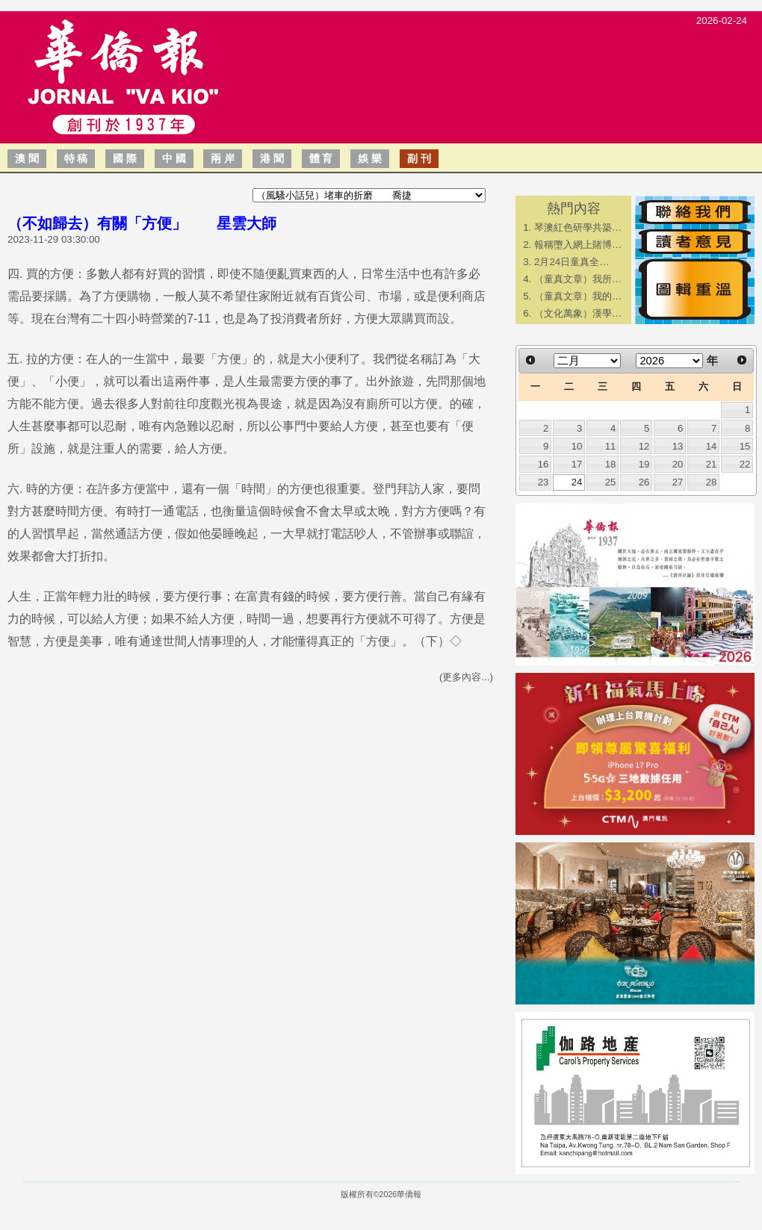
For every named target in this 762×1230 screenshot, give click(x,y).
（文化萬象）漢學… (578, 313)
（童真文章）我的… (578, 296)
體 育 (321, 158)
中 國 (174, 158)
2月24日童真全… (572, 261)
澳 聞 (27, 158)
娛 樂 (370, 158)
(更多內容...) (466, 677)
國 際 (125, 158)
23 (543, 482)
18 (610, 464)
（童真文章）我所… (578, 279)
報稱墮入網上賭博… (578, 244)
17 (577, 464)
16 (543, 464)
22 (745, 464)
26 (644, 482)
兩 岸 (223, 158)
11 (610, 446)
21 (711, 464)
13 (678, 446)
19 (644, 464)
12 (644, 446)
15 (745, 446)
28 (711, 482)
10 (577, 446)
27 (678, 482)
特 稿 (76, 158)
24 (577, 482)
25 (610, 482)
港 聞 (272, 158)
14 (711, 446)
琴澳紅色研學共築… (578, 227)
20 (678, 464)
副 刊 (419, 158)
